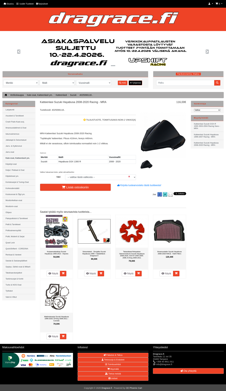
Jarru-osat (10, 152)
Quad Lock (10, 243)
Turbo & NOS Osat (13, 285)
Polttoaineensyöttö (13, 230)
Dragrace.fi (106, 388)
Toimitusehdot (113, 364)
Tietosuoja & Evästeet (113, 359)
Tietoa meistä (113, 373)
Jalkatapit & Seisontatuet (16, 140)
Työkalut (9, 291)
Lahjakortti (10, 110)
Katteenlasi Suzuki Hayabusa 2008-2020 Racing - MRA (206, 144)
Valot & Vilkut (11, 297)
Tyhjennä (135, 83)
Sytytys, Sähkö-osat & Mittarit (18, 267)
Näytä (53, 273)
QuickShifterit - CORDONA (17, 249)
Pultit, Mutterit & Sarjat (15, 236)
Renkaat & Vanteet (13, 255)
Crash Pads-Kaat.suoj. (15, 122)
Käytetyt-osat (11, 164)
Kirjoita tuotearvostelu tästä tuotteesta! (139, 185)
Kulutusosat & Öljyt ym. (15, 194)
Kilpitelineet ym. (12, 176)
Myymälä (113, 369)
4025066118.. (86, 95)
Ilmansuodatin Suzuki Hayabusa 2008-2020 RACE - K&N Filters (169, 253)
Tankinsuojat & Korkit (14, 279)
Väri (58, 177)
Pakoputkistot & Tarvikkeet (17, 218)
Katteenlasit (61, 95)
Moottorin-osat (12, 206)
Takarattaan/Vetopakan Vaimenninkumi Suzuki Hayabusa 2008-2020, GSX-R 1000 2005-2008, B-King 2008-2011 (132, 255)
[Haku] (185, 83)
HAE (122, 83)
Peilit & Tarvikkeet (13, 224)
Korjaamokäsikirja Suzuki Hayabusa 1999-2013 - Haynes (56, 253)
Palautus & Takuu (113, 355)
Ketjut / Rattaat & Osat (15, 170)
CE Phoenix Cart (134, 388)
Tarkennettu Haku (188, 74)
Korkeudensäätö (12, 188)
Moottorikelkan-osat (14, 200)
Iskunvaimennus (12, 134)
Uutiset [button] (113, 378)
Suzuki (73, 95)
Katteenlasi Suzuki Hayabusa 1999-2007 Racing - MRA (206, 136)
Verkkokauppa (17, 95)
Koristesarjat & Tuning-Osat (17, 182)
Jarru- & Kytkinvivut (14, 146)
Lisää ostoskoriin (75, 187)
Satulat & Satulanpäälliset (16, 261)
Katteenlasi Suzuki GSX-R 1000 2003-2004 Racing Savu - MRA (207, 126)
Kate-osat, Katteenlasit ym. (40, 95)
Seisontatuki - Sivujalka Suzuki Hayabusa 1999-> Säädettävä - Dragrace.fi (94, 254)
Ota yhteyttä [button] (188, 371)
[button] (210, 3)
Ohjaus (9, 212)
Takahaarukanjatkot (14, 273)
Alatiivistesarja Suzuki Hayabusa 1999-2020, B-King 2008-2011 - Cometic (56, 319)
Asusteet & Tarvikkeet (15, 116)
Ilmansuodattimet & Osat (16, 128)
